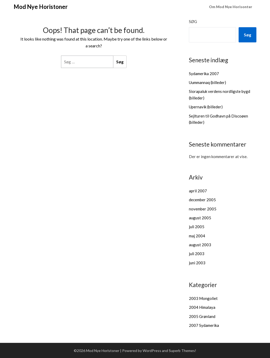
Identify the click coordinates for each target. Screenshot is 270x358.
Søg (193, 21)
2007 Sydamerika (204, 325)
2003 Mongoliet (203, 298)
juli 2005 (196, 226)
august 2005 (200, 217)
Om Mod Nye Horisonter (230, 6)
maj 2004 (197, 235)
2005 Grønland (202, 316)
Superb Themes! (182, 350)
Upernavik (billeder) (206, 106)
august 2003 (200, 244)
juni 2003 (197, 262)
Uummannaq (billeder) (207, 82)
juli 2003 (196, 253)
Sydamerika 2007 (204, 73)
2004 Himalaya (202, 307)
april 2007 (198, 190)
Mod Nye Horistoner (41, 6)
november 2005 (202, 208)
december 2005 (202, 199)
